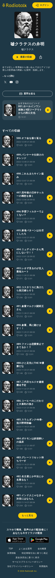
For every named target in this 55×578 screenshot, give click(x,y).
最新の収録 (24, 57)
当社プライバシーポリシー (20, 566)
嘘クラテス (27, 49)
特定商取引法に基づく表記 (35, 553)
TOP (11, 548)
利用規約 (43, 566)
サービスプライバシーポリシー (27, 562)
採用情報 (11, 553)
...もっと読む (8, 76)
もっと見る (27, 515)
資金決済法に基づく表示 (27, 557)
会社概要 (42, 548)
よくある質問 (25, 548)
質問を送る (27, 94)
